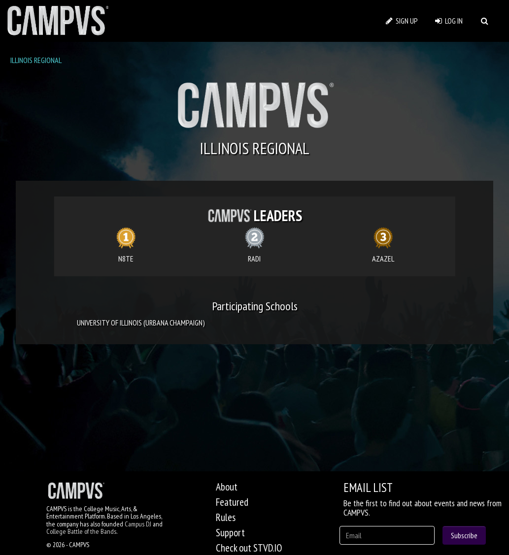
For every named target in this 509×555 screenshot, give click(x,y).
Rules (226, 517)
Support (230, 532)
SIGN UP (402, 21)
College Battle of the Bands (81, 531)
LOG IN (449, 21)
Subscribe (464, 535)
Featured (232, 502)
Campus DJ (138, 524)
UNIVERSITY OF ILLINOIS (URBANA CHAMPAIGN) (141, 322)
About (227, 486)
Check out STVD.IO (249, 548)
